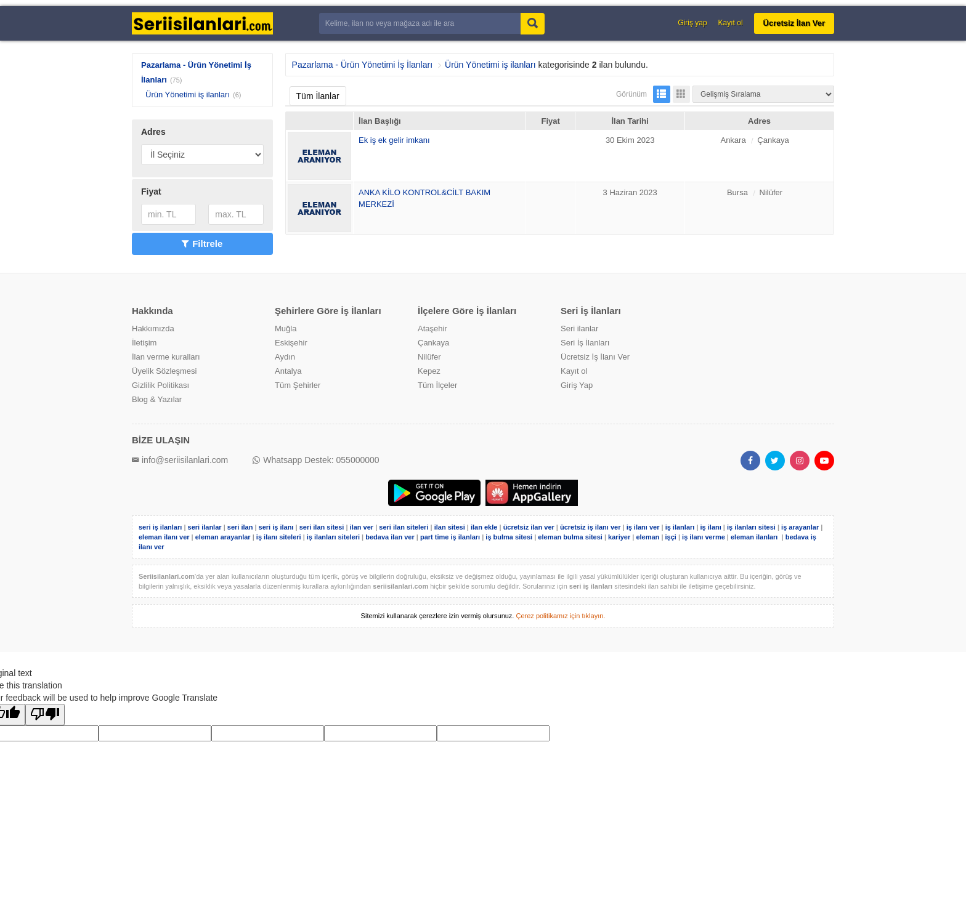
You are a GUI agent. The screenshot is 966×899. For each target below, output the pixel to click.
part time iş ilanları (450, 537)
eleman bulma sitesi (570, 537)
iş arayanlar (800, 527)
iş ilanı (710, 527)
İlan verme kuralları (166, 356)
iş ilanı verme (704, 537)
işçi (670, 537)
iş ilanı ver (643, 527)
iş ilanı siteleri (278, 537)
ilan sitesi (449, 527)
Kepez (429, 371)
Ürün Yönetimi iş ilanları (187, 94)
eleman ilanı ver (164, 537)
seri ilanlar (205, 527)
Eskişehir (291, 342)
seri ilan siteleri (403, 527)
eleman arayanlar (223, 537)
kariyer (619, 537)
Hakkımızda (153, 328)
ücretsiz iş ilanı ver (590, 527)
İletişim (144, 342)
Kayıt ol (730, 22)
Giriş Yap (577, 385)
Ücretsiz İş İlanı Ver (595, 356)
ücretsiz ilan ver (528, 527)
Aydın (285, 356)
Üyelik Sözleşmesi (164, 371)
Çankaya (433, 342)
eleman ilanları (754, 537)
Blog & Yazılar (157, 399)
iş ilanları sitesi (751, 527)
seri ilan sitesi (321, 527)
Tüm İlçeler (437, 385)
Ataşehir (432, 328)
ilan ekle (484, 527)
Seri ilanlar (579, 328)
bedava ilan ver (390, 537)
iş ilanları (680, 527)
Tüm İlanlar (317, 96)
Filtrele (202, 243)
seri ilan (240, 527)
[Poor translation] (45, 714)
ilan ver (362, 527)
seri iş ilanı (276, 527)
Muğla (285, 328)
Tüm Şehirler (297, 385)
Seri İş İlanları (585, 342)
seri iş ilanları (160, 527)
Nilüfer (429, 356)
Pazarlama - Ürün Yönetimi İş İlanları (362, 65)
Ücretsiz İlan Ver (794, 23)
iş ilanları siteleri (333, 537)
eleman (647, 537)
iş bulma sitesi (508, 537)
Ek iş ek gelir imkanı (394, 140)
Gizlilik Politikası (160, 385)
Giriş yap (692, 22)
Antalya (288, 371)
